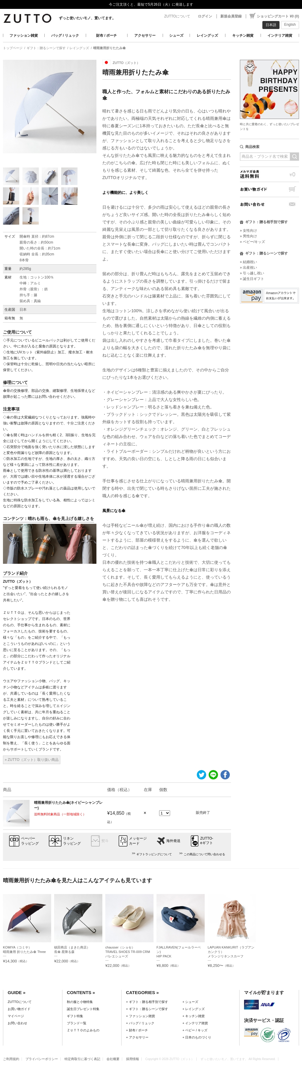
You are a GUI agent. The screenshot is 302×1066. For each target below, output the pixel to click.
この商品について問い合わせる (204, 854)
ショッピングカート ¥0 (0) (278, 16)
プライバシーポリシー (41, 1059)
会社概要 (112, 1059)
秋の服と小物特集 (80, 1002)
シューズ (176, 35)
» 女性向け (248, 230)
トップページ (12, 48)
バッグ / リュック (65, 35)
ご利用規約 (11, 1059)
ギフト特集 (75, 1016)
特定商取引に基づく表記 (82, 1059)
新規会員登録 (231, 16)
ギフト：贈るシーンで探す (46, 48)
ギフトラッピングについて (154, 854)
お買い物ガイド (269, 189)
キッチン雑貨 (242, 35)
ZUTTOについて (177, 16)
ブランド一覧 (76, 1023)
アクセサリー (145, 35)
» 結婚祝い (248, 262)
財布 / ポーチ (106, 35)
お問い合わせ (269, 204)
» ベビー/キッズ (252, 242)
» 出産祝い (248, 267)
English (290, 24)
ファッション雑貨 (23, 35)
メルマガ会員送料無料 (269, 174)
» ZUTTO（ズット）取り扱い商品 (32, 760)
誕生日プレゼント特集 (83, 1009)
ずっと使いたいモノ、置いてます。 (87, 18)
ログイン (205, 16)
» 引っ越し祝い (252, 273)
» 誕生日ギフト (252, 279)
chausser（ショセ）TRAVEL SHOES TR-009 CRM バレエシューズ (129, 952)
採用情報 (132, 1059)
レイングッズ (207, 35)
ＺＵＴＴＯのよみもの (83, 1030)
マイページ (16, 1016)
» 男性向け (248, 236)
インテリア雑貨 (279, 35)
